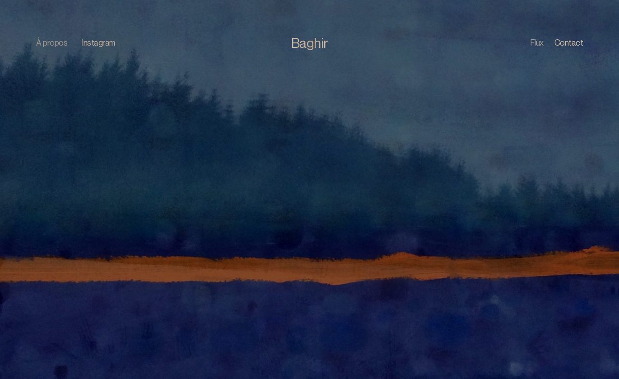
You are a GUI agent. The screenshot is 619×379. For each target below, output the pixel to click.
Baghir (309, 43)
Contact (568, 42)
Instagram (98, 42)
